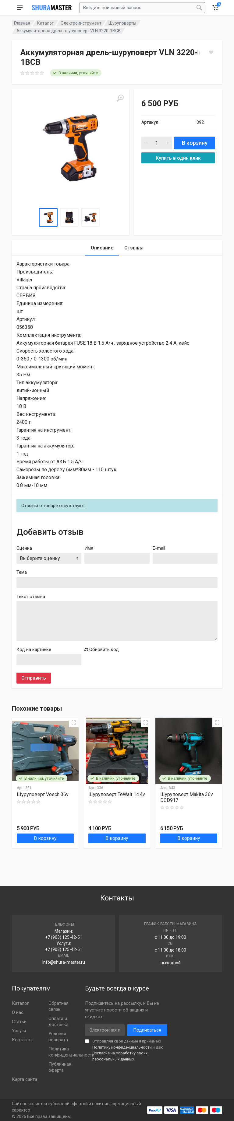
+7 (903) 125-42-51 (63, 937)
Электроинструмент (81, 23)
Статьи (19, 1021)
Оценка (24, 548)
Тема (21, 572)
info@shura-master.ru (63, 962)
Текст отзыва (30, 596)
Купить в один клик (178, 158)
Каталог (45, 23)
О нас (17, 1012)
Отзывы (134, 248)
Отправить (33, 678)
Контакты (22, 1040)
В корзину (194, 143)
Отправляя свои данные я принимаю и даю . (128, 1050)
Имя (88, 548)
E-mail (159, 548)
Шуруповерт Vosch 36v (43, 794)
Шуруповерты (122, 23)
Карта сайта (24, 1079)
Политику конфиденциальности (122, 1047)
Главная (22, 23)
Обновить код (101, 649)
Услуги (19, 1030)
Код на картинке (33, 649)
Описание (102, 248)
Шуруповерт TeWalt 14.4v (116, 794)
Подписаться (147, 1030)
